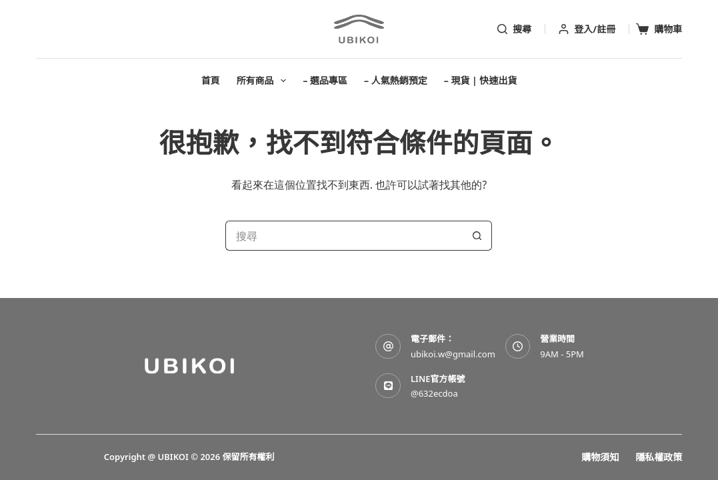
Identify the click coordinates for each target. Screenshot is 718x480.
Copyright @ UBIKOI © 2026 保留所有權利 (189, 457)
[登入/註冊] (587, 29)
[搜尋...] (343, 236)
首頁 (210, 80)
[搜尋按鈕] (477, 236)
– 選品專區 (325, 80)
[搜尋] (514, 29)
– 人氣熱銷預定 (395, 80)
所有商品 (264, 81)
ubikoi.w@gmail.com (453, 354)
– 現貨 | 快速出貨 (480, 80)
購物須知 (600, 457)
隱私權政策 (658, 457)
